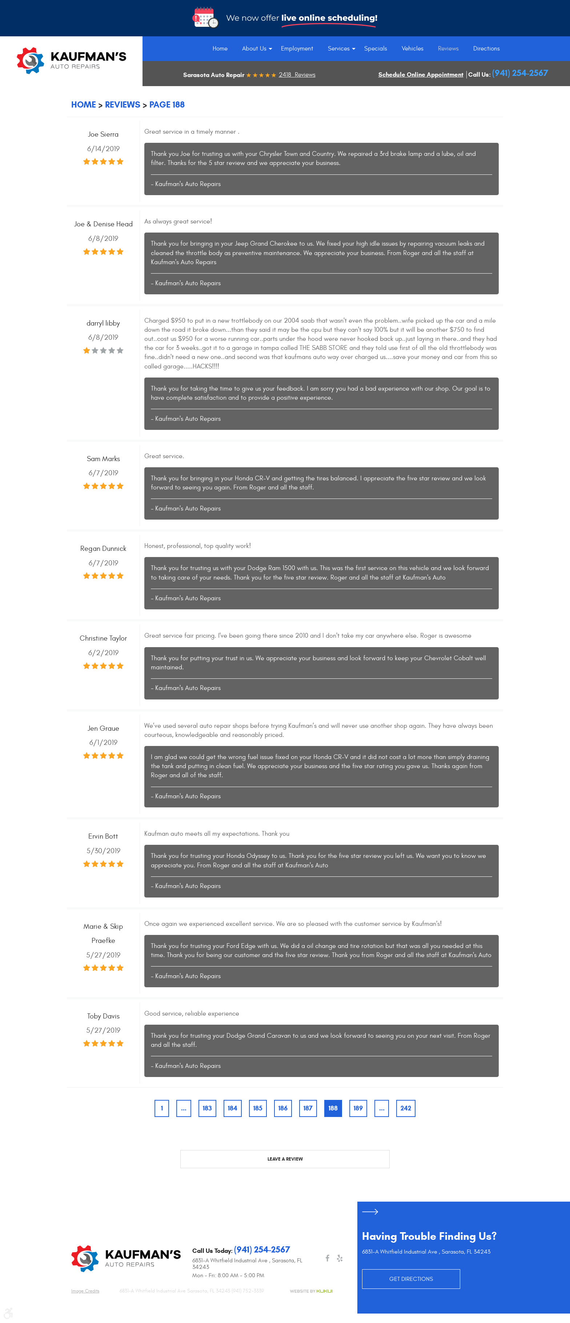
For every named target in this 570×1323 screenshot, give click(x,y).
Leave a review (285, 1159)
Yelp (339, 1258)
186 (283, 1108)
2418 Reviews (297, 74)
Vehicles (413, 48)
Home (220, 48)
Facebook (327, 1258)
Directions (486, 48)
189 (358, 1108)
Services (339, 48)
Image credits (85, 1291)
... (183, 1108)
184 (232, 1108)
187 (308, 1108)
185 (257, 1108)
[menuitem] (220, 48)
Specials (375, 48)
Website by (311, 1291)
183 (207, 1108)
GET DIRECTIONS (411, 1279)
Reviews (448, 48)
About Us (254, 48)
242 (406, 1108)
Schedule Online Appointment (420, 74)
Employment (297, 48)
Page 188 (167, 104)
